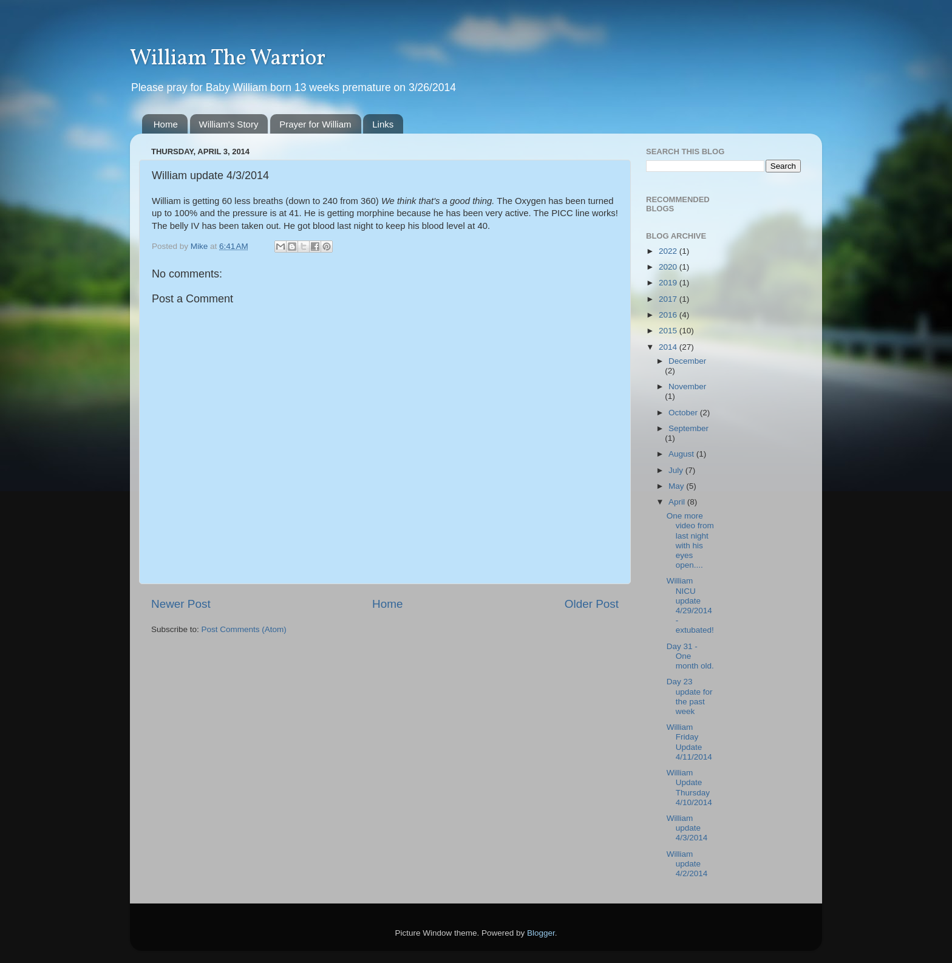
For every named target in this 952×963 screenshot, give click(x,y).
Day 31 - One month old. (690, 656)
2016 (669, 314)
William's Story (229, 124)
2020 (669, 266)
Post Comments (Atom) (244, 629)
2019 (669, 282)
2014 (669, 347)
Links (382, 124)
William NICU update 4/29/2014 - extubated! (690, 605)
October (684, 412)
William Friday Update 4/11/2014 (689, 742)
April (677, 501)
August (682, 453)
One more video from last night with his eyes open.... (690, 540)
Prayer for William (315, 124)
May (677, 486)
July (676, 470)
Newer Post (181, 603)
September (688, 428)
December (687, 361)
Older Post (592, 603)
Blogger (541, 932)
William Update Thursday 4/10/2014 (689, 787)
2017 (669, 299)
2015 (669, 330)
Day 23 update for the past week (690, 696)
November (687, 386)
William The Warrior (227, 59)
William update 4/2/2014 (687, 863)
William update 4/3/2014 (687, 828)
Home (166, 124)
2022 (669, 251)
